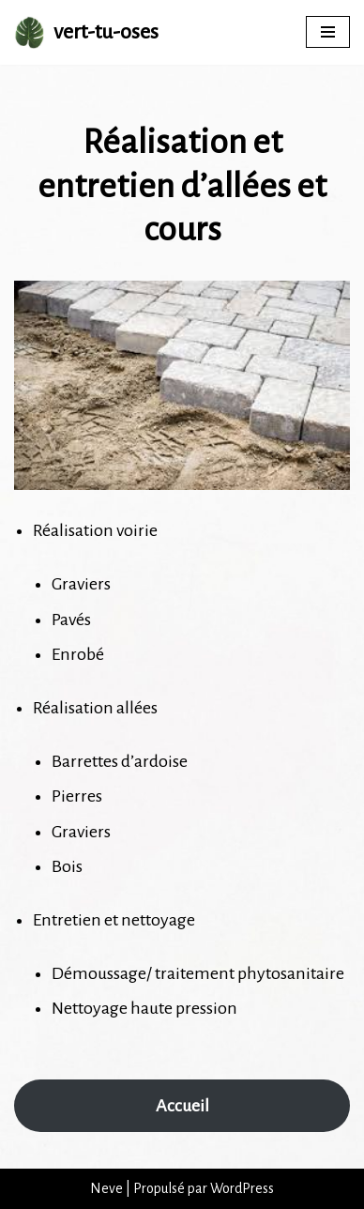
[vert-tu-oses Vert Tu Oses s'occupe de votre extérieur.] (86, 32)
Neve (106, 1188)
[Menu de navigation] (328, 32)
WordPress (242, 1188)
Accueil (182, 1105)
